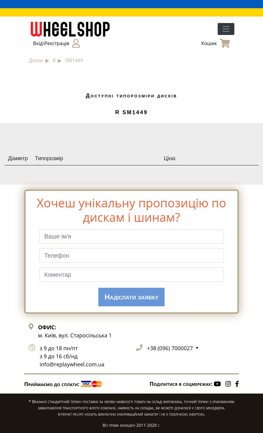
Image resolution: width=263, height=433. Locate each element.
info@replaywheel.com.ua (72, 364)
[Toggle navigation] (226, 29)
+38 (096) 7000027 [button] (170, 348)
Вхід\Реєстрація (56, 43)
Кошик (215, 43)
